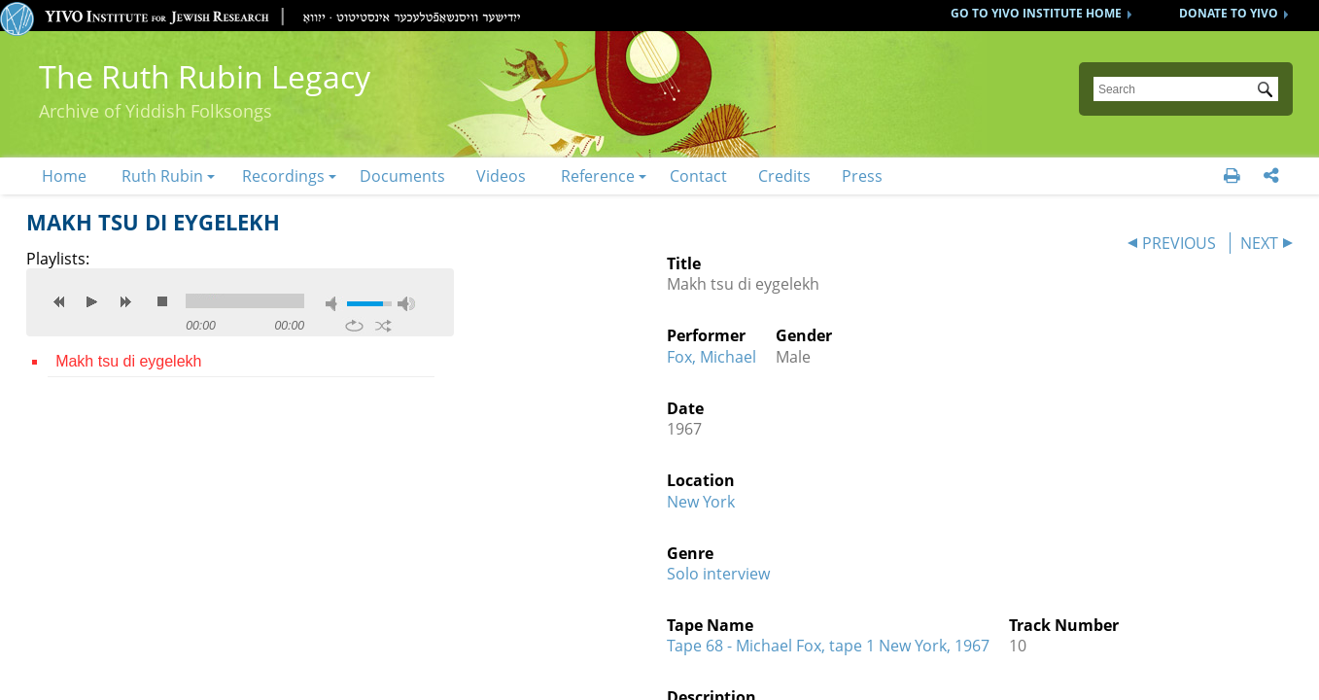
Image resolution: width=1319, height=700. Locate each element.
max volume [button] (406, 304)
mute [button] (334, 304)
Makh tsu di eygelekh (128, 361)
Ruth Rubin (162, 176)
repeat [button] (354, 325)
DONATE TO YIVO (1228, 13)
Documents (402, 176)
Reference (598, 176)
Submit (1268, 91)
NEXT (1259, 243)
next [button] (125, 301)
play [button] (92, 301)
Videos (501, 176)
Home (64, 176)
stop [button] (162, 301)
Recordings (283, 176)
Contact (698, 176)
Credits (784, 176)
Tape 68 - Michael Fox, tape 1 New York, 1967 (828, 645)
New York (701, 501)
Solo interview (718, 573)
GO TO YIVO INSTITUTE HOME (1036, 13)
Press (862, 176)
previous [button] (59, 301)
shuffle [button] (383, 325)
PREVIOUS (1179, 243)
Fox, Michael (711, 357)
